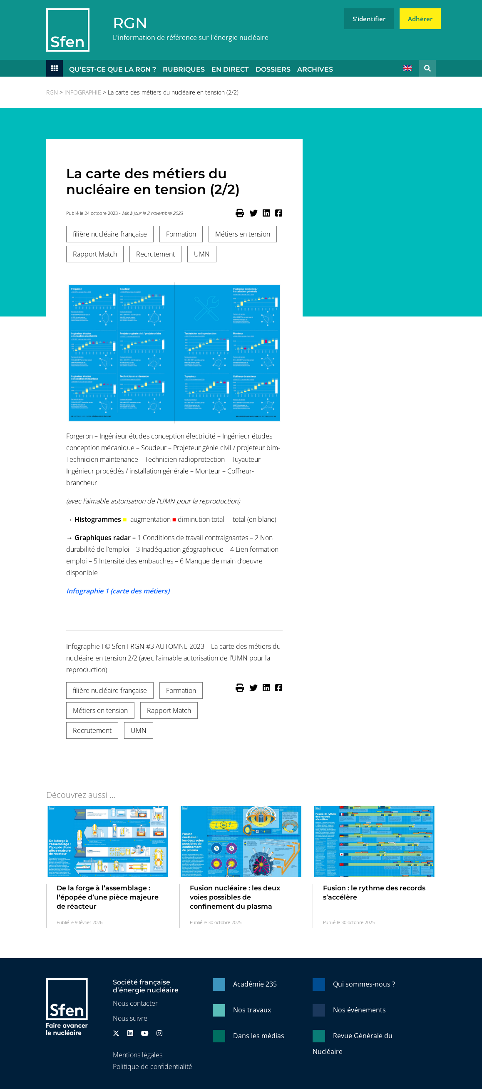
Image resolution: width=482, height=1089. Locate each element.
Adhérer (420, 19)
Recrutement (155, 254)
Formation (181, 234)
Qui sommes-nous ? (364, 984)
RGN (130, 23)
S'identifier (369, 19)
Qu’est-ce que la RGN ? (112, 69)
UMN (202, 254)
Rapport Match (95, 254)
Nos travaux (252, 1009)
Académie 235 (255, 984)
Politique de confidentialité (152, 1066)
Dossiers (273, 69)
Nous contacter (135, 1003)
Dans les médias (258, 1035)
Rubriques (184, 69)
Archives (315, 69)
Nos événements (359, 1009)
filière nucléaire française (110, 234)
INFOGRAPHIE (83, 92)
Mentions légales (137, 1054)
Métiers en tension (242, 234)
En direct (230, 69)
